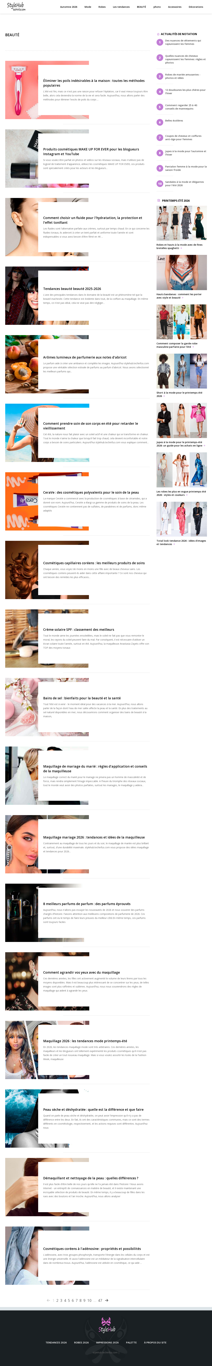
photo (157, 8)
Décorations (196, 8)
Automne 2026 (69, 8)
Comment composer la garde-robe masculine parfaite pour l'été (182, 326)
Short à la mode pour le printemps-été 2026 (182, 375)
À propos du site (155, 1342)
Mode (88, 8)
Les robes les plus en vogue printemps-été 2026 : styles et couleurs (182, 474)
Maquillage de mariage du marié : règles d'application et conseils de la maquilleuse (107, 764)
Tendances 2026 (56, 1342)
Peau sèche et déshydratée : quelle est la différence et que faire (105, 1107)
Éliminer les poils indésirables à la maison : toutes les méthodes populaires (107, 81)
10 (89, 1300)
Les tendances (121, 8)
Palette (131, 1342)
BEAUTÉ (142, 8)
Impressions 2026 (107, 1342)
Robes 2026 (81, 1342)
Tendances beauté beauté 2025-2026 (102, 286)
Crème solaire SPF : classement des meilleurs (108, 627)
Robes (102, 8)
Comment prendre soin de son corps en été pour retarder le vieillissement (107, 421)
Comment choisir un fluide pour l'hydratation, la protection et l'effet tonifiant (110, 218)
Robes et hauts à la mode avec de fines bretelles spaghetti (182, 228)
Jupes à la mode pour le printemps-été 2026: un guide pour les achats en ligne (182, 425)
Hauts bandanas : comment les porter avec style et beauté (182, 277)
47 (100, 1300)
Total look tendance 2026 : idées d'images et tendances (182, 524)
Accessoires (175, 8)
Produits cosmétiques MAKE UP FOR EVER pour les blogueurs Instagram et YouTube (110, 149)
